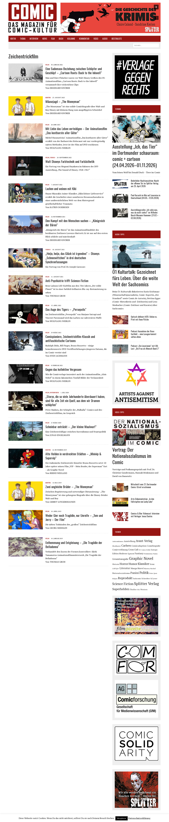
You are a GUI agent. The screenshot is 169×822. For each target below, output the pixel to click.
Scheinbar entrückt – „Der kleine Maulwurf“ (71, 426)
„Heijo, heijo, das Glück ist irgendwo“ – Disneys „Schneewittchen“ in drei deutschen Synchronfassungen (72, 257)
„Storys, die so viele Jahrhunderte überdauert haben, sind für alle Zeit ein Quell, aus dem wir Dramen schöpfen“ (75, 400)
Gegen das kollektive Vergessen (63, 369)
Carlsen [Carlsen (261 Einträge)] (126, 545)
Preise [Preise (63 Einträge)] (151, 573)
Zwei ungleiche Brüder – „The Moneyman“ (69, 486)
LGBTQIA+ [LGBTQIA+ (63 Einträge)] (115, 568)
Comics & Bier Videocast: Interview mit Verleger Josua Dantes (145, 515)
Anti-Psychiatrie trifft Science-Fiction (66, 280)
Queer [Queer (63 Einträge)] (155, 573)
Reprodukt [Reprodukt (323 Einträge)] (125, 578)
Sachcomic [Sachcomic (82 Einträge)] (137, 578)
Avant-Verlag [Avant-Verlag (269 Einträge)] (144, 541)
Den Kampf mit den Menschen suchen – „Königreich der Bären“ (75, 222)
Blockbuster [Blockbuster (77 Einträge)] (116, 546)
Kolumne (71, 38)
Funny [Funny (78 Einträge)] (155, 554)
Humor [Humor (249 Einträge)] (133, 564)
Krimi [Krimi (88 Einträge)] (152, 564)
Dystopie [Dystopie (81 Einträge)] (154, 550)
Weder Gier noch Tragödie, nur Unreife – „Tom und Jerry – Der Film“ (74, 517)
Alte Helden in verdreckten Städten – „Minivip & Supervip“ (73, 455)
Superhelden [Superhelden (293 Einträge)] (120, 589)
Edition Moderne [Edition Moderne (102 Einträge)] (119, 553)
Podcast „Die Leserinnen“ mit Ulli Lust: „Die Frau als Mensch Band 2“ (145, 347)
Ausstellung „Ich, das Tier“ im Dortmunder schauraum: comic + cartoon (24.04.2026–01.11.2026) (135, 155)
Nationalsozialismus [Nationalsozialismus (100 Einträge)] (121, 573)
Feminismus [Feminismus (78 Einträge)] (148, 554)
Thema (22, 38)
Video (95, 38)
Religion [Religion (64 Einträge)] (114, 579)
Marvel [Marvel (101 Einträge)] (141, 568)
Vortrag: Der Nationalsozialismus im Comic (131, 455)
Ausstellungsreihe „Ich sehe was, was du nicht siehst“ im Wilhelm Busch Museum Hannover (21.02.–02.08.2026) (144, 214)
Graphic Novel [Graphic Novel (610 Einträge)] (141, 558)
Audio (104, 38)
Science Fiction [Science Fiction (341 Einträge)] (122, 584)
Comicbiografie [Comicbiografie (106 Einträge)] (153, 546)
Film (53, 38)
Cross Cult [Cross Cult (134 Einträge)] (133, 549)
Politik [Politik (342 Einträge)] (144, 573)
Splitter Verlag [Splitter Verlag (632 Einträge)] (146, 583)
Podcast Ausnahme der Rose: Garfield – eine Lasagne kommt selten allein (143, 334)
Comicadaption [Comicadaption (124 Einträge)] (139, 545)
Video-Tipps (119, 412)
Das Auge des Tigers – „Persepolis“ (65, 309)
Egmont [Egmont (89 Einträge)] (131, 553)
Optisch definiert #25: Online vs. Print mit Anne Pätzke (144, 318)
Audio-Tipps (119, 234)
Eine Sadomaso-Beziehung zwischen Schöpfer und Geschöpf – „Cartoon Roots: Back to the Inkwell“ (73, 70)
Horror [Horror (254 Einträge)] (124, 564)
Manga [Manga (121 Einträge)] (134, 568)
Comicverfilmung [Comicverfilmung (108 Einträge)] (120, 549)
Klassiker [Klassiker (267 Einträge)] (143, 564)
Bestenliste (117, 38)
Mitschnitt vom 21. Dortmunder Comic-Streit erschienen (144, 486)
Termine (118, 109)
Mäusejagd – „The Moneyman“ (62, 101)
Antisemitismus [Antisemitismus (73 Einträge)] (117, 541)
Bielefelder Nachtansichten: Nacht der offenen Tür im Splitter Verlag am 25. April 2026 (145, 183)
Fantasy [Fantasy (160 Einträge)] (139, 553)
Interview (34, 38)
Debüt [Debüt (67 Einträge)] (148, 550)
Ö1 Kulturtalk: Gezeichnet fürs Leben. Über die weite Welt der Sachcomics (135, 278)
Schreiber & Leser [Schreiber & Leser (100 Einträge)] (149, 578)
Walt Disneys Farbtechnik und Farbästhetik (69, 161)
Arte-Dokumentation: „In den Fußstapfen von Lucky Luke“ (142, 500)
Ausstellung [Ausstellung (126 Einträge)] (129, 541)
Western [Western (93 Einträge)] (143, 589)
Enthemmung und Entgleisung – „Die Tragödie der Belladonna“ (73, 544)
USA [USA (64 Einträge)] (138, 590)
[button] (110, 18)
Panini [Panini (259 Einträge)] (134, 573)
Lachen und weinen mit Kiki (60, 188)
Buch (61, 38)
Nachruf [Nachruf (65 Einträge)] (153, 568)
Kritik (13, 38)
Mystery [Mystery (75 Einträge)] (147, 568)
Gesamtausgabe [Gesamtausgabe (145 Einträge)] (120, 558)
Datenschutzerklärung (139, 818)
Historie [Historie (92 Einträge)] (115, 564)
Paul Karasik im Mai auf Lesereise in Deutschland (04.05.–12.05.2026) (145, 197)
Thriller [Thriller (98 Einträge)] (133, 589)
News (44, 38)
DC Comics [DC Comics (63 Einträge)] (142, 550)
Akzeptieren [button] (121, 818)
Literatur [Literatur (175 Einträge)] (125, 568)
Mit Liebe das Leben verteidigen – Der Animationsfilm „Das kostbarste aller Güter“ (76, 130)
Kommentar (84, 38)
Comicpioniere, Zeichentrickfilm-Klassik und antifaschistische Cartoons (70, 338)
